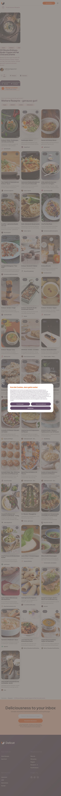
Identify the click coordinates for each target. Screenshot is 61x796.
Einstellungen (20, 404)
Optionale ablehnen (41, 404)
